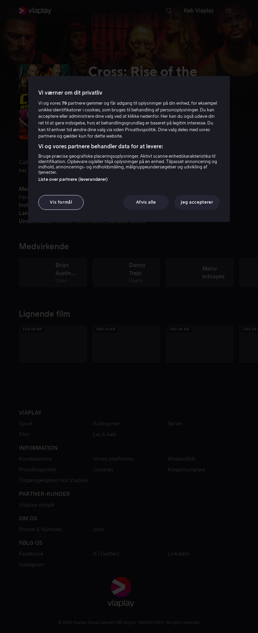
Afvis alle (146, 202)
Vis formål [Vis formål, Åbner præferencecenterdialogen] (61, 202)
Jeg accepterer (197, 202)
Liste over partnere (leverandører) (73, 179)
